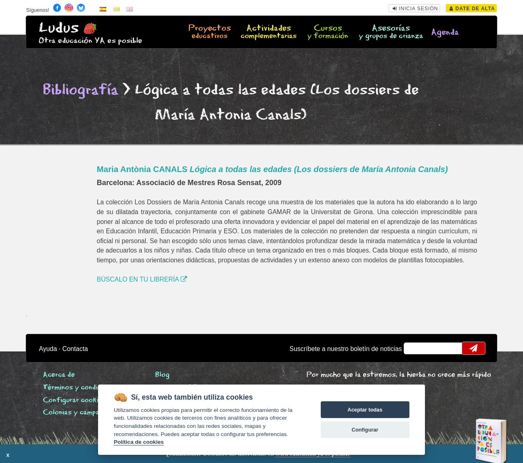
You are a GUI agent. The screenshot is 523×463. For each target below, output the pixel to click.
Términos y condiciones (80, 387)
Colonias (83, 412)
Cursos (328, 32)
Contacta (75, 348)
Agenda (445, 32)
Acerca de (59, 375)
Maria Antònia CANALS (272, 169)
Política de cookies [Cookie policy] (138, 442)
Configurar (364, 430)
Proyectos (209, 32)
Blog (162, 375)
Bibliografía (80, 90)
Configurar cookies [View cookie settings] (74, 400)
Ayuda (48, 348)
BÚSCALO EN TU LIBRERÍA (142, 279)
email (415, 348)
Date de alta (472, 8)
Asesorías (391, 32)
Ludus (59, 28)
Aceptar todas (364, 410)
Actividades (269, 32)
